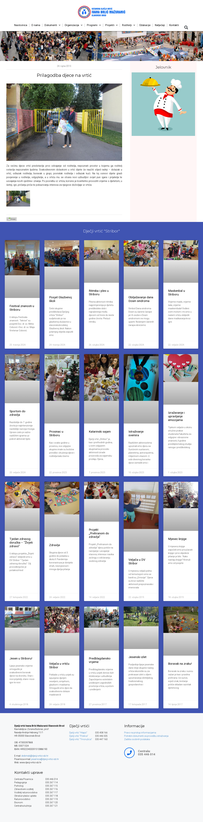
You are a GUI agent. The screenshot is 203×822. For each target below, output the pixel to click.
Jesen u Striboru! (21, 658)
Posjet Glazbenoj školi (60, 299)
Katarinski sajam (100, 431)
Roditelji (128, 25)
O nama (35, 25)
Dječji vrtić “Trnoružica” (80, 739)
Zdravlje (54, 545)
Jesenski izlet (137, 657)
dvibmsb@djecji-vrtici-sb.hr (34, 756)
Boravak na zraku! (180, 663)
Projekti (111, 25)
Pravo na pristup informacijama (140, 732)
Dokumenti (52, 25)
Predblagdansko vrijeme (100, 660)
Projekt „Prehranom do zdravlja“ (99, 533)
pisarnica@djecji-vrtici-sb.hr (45, 759)
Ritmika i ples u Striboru (99, 292)
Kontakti (174, 25)
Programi (94, 25)
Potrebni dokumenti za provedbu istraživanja (146, 736)
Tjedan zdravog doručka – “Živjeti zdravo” (21, 542)
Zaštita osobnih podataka (137, 739)
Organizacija (73, 25)
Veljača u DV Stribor (136, 561)
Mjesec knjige (177, 539)
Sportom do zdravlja (17, 413)
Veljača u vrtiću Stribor (59, 665)
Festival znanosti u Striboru (22, 307)
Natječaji (160, 25)
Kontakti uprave (28, 772)
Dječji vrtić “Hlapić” (78, 732)
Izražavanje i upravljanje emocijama (176, 416)
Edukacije (145, 25)
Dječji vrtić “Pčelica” (78, 736)
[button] (186, 27)
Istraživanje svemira (136, 433)
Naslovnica (20, 25)
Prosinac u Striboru (56, 433)
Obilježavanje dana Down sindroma (140, 299)
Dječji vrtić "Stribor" (101, 231)
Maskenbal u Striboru (176, 292)
